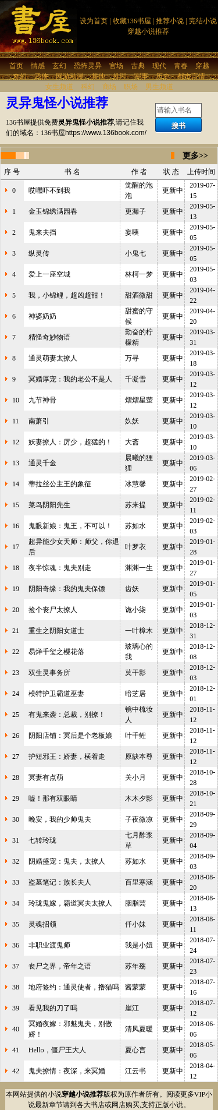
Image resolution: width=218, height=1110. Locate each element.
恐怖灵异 (88, 66)
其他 (98, 76)
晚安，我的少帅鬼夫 (59, 819)
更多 (191, 155)
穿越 (202, 66)
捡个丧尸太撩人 (52, 610)
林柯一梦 (139, 274)
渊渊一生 (139, 568)
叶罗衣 (135, 547)
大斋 (132, 442)
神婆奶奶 (42, 316)
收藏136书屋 (132, 21)
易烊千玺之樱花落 (56, 652)
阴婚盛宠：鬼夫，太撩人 (66, 861)
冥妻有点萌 (45, 777)
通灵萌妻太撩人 (52, 358)
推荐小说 (170, 21)
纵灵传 (38, 253)
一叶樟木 (139, 631)
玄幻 (59, 66)
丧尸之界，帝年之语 (59, 966)
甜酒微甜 (139, 295)
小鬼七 (135, 253)
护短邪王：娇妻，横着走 (66, 756)
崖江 (132, 1008)
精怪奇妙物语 (49, 337)
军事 (141, 76)
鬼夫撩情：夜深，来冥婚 (66, 1071)
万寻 (132, 358)
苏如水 (135, 526)
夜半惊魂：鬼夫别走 (59, 568)
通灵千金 (42, 463)
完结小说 (203, 21)
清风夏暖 (139, 1029)
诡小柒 (135, 610)
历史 (163, 76)
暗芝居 (135, 694)
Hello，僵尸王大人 (57, 1050)
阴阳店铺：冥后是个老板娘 (70, 735)
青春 (181, 66)
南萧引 (38, 421)
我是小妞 (139, 945)
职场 (131, 87)
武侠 (41, 76)
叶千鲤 (135, 735)
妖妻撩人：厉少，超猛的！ (70, 442)
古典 (138, 66)
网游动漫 (70, 76)
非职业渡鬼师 (49, 945)
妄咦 (132, 232)
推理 (120, 76)
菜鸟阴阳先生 (49, 505)
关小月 (135, 777)
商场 (109, 87)
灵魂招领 (42, 924)
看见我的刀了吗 (52, 1008)
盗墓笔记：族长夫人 (59, 882)
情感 (38, 66)
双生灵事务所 (49, 673)
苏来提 (135, 505)
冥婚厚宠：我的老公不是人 (70, 379)
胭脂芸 (135, 903)
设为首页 (94, 21)
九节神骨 (42, 400)
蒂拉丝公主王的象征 (59, 484)
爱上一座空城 (49, 274)
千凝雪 (135, 379)
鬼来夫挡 (42, 232)
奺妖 (132, 421)
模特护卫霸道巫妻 (56, 694)
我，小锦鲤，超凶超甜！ (66, 295)
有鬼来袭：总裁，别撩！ (66, 714)
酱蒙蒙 (135, 987)
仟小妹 (135, 924)
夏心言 (135, 1050)
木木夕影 (139, 798)
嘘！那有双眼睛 (52, 798)
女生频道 (59, 87)
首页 (16, 66)
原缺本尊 (139, 756)
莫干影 (135, 673)
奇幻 (20, 76)
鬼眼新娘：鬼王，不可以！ (70, 526)
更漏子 (135, 211)
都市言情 (191, 76)
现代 (159, 66)
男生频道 (159, 87)
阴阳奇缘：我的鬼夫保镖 (66, 589)
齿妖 (132, 589)
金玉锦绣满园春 (52, 211)
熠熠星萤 (139, 400)
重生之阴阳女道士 (56, 631)
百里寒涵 (139, 882)
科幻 (88, 87)
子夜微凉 (139, 819)
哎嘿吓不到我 (49, 190)
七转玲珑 (42, 840)
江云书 (135, 1071)
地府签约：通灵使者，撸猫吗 (73, 987)
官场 (116, 66)
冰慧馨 (135, 484)
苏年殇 (135, 966)
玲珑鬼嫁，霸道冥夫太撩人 (70, 903)
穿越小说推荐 (148, 31)
